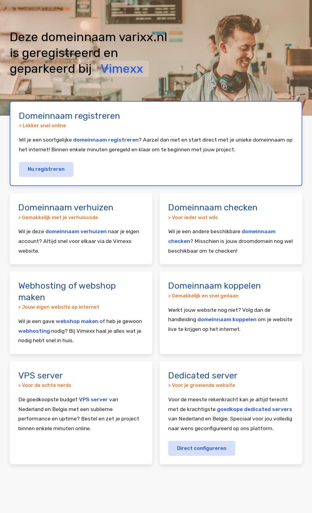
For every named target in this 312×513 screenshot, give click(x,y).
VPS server (93, 399)
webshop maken (77, 321)
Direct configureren (201, 448)
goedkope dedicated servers (254, 409)
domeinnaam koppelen (227, 319)
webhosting (34, 331)
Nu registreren (46, 169)
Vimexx (122, 68)
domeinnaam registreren (106, 140)
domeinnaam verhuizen (76, 231)
